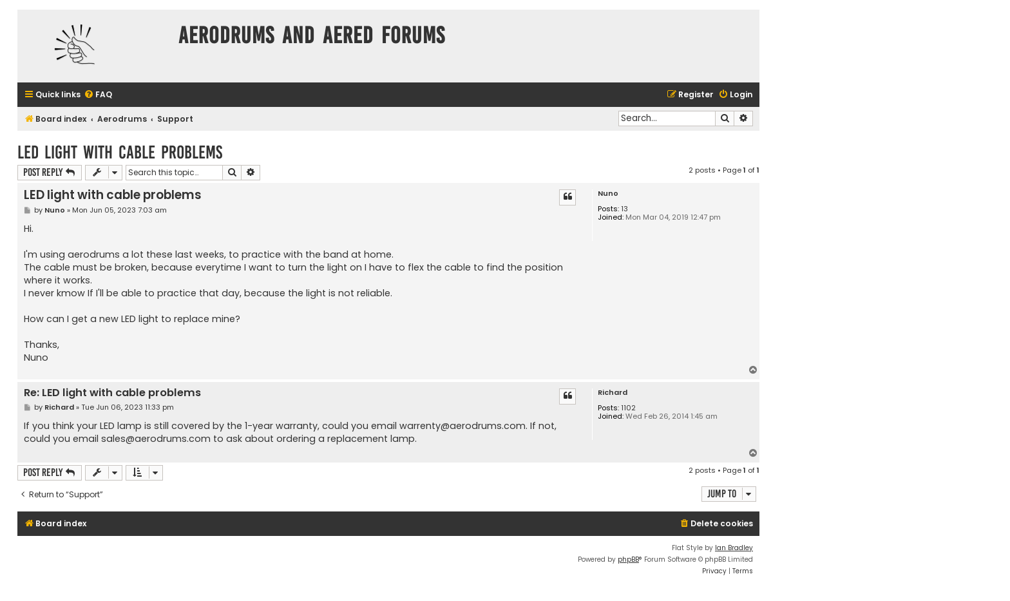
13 (624, 209)
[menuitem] (98, 95)
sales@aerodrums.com (156, 438)
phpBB (628, 559)
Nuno (608, 193)
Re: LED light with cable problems (112, 393)
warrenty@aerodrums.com (462, 425)
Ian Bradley (734, 548)
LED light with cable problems (119, 152)
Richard (612, 392)
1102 (628, 408)
